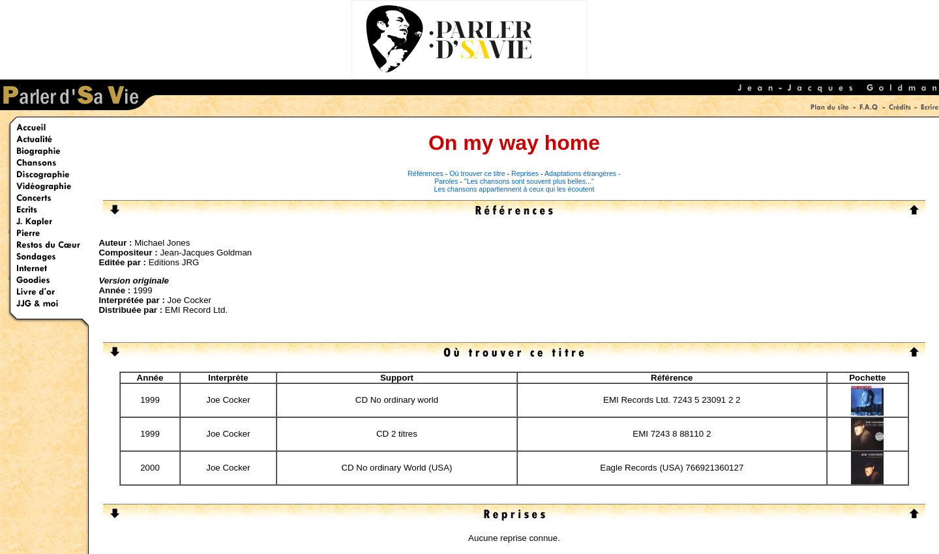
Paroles (446, 181)
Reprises (525, 173)
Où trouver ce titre (477, 173)
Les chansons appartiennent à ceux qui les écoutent (514, 189)
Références (425, 173)
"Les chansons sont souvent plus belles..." (529, 181)
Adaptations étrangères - (582, 173)
